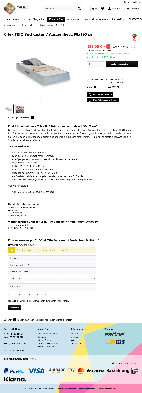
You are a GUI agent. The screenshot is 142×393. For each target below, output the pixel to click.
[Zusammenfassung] (52, 271)
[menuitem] (62, 10)
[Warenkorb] (132, 8)
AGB (73, 340)
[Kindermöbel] (56, 19)
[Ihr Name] (52, 258)
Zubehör (10, 320)
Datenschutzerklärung (48, 343)
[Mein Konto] (115, 8)
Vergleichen (94, 79)
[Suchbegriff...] (62, 8)
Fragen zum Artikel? (18, 225)
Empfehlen (117, 82)
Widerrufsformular (46, 346)
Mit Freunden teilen (100, 94)
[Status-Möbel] (118, 19)
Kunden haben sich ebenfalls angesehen (56, 320)
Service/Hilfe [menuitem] (131, 2)
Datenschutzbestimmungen (32, 301)
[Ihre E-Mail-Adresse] (52, 265)
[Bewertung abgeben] (52, 278)
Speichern (14, 307)
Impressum (76, 343)
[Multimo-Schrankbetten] (96, 19)
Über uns (75, 337)
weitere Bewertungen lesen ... (124, 363)
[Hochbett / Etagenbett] (34, 19)
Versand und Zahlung (47, 333)
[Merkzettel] (102, 8)
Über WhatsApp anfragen (103, 100)
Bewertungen (25, 117)
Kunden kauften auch (27, 320)
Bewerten (117, 79)
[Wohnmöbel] (73, 19)
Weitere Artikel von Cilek (20, 228)
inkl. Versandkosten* (103, 50)
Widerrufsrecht (44, 340)
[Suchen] (79, 8)
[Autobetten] (13, 19)
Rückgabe (42, 337)
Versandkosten (82, 388)
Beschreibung (10, 117)
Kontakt (74, 333)
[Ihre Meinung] (52, 287)
